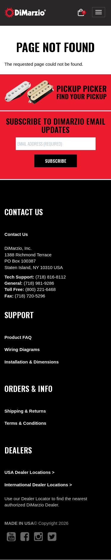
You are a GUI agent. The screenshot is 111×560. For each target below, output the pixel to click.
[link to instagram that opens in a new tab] (38, 536)
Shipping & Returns (25, 410)
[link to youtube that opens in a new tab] (11, 536)
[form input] (56, 143)
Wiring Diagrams (22, 349)
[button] (81, 12)
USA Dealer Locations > (29, 472)
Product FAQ (18, 337)
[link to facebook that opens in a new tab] (24, 536)
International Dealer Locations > (38, 484)
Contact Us (16, 234)
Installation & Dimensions (31, 361)
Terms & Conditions (25, 423)
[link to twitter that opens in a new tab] (52, 536)
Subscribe (55, 160)
